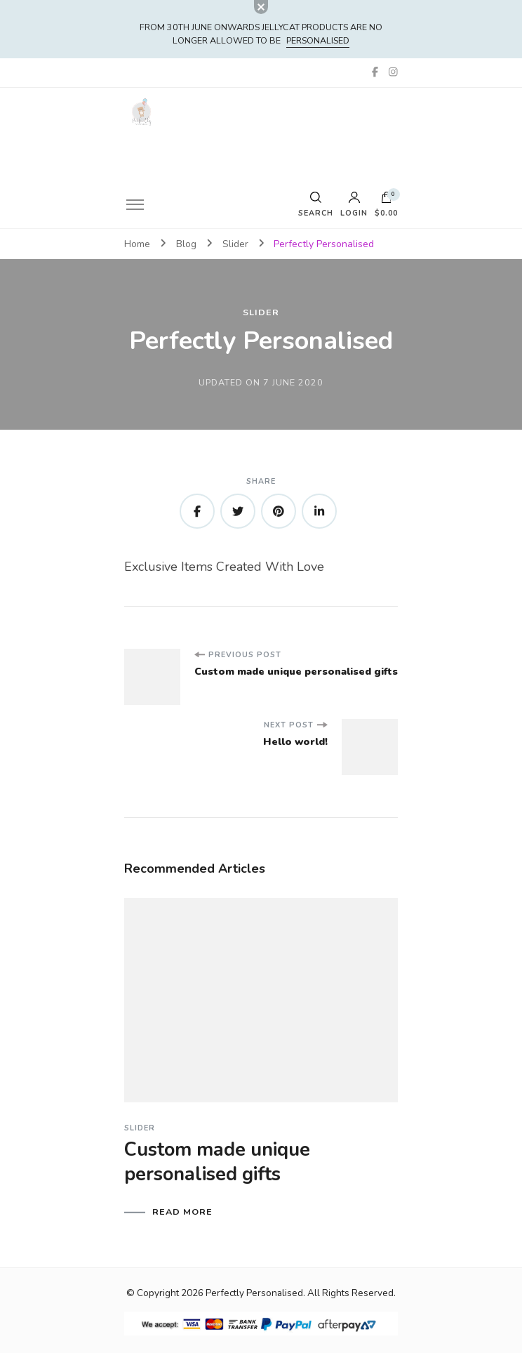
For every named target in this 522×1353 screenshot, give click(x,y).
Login (354, 205)
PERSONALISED (317, 40)
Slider (261, 313)
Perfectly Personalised (254, 1293)
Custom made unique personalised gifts (217, 1162)
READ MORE (182, 1212)
